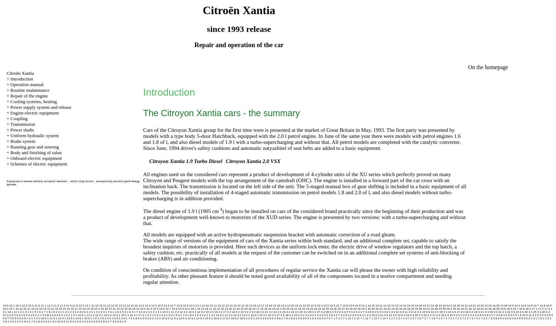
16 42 (472, 308)
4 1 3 (153, 315)
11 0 (37, 305)
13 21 (298, 305)
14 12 (386, 305)
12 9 (186, 305)
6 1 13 (66, 318)
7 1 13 (373, 318)
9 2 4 (87, 321)
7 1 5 (411, 318)
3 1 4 (113, 312)
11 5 (69, 305)
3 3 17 (456, 312)
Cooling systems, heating (33, 101)
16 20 (285, 308)
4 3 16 (423, 315)
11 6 (75, 305)
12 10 (94, 305)
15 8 (174, 308)
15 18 (82, 308)
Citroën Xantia (20, 73)
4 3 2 (457, 315)
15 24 (135, 308)
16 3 (364, 308)
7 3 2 (484, 318)
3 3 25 (532, 312)
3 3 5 (24, 315)
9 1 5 (15, 321)
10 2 (18, 305)
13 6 (332, 305)
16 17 (256, 308)
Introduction (21, 79)
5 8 (12, 318)
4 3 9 (506, 315)
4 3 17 (431, 315)
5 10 (523, 315)
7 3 (471, 318)
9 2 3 (80, 321)
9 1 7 (30, 321)
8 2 (507, 318)
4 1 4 (160, 315)
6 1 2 (91, 318)
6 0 (21, 318)
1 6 (39, 312)
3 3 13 (421, 312)
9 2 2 (73, 321)
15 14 (50, 308)
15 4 (149, 308)
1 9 (53, 312)
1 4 (29, 312)
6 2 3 (254, 318)
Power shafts (22, 130)
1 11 (14, 312)
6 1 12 (57, 318)
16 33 (394, 308)
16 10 (200, 308)
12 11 (102, 305)
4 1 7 (181, 315)
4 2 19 (293, 315)
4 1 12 (94, 315)
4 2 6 (330, 315)
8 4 (516, 318)
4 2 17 (276, 315)
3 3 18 (464, 312)
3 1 (86, 312)
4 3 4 (471, 315)
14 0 (358, 305)
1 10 (8, 312)
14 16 (418, 305)
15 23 (128, 308)
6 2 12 (178, 318)
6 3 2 (315, 318)
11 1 (43, 305)
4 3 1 (363, 315)
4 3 (357, 315)
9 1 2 (543, 318)
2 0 (58, 312)
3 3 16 (447, 312)
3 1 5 (120, 312)
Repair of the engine (29, 96)
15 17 (74, 308)
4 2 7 (337, 315)
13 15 (244, 305)
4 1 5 (167, 315)
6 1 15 (83, 318)
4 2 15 (258, 315)
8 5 (521, 318)
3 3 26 (541, 312)
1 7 (43, 312)
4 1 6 (174, 315)
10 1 (12, 305)
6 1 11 (48, 318)
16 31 (379, 308)
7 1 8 (432, 318)
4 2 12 (233, 315)
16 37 (426, 308)
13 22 (306, 305)
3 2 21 (264, 312)
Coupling (18, 118)
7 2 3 (465, 318)
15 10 (19, 308)
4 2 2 (301, 315)
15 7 (168, 308)
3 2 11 (170, 312)
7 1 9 (439, 318)
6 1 (26, 318)
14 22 (472, 305)
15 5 (156, 308)
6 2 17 (221, 318)
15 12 (34, 308)
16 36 (418, 308)
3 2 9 (375, 312)
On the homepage (488, 67)
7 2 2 (458, 318)
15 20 (104, 308)
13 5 (326, 305)
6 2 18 (230, 318)
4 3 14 (405, 315)
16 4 (449, 308)
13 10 (205, 305)
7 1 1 (339, 318)
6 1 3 (98, 318)
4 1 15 (120, 315)
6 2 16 (213, 318)
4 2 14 (250, 315)
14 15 (410, 305)
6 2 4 (261, 318)
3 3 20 (489, 312)
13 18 (268, 305)
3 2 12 (179, 312)
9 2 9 (122, 321)
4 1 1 (69, 315)
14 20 (456, 305)
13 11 (213, 305)
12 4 (154, 305)
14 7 (536, 305)
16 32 (386, 308)
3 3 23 (515, 312)
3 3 (381, 312)
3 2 (148, 312)
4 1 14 (112, 315)
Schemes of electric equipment (38, 164)
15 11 (26, 308)
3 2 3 (333, 312)
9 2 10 (56, 321)
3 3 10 (395, 312)
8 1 (502, 318)
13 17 (260, 305)
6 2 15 (204, 318)
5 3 (539, 315)
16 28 (348, 308)
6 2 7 (282, 318)
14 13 (394, 305)
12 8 (179, 305)
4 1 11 (86, 315)
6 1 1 (32, 318)
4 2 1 (207, 315)
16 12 (216, 308)
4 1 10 (77, 315)
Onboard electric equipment (36, 158)
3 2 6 (354, 312)
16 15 (240, 308)
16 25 (325, 308)
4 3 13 (397, 315)
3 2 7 (361, 312)
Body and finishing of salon (35, 152)
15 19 (90, 308)
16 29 (357, 308)
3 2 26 (307, 312)
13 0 (192, 305)
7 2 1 (451, 318)
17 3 (547, 308)
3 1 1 (92, 312)
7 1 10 (347, 318)
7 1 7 (425, 318)
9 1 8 (37, 321)
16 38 (434, 308)
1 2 (20, 312)
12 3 (148, 305)
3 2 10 (161, 312)
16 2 (279, 308)
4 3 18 (440, 315)
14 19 (442, 305)
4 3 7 (492, 315)
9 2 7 (108, 321)
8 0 (497, 318)
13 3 (313, 305)
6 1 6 (120, 318)
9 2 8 (115, 321)
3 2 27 (316, 312)
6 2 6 (275, 318)
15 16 (66, 308)
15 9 (181, 308)
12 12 (110, 305)
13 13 (229, 305)
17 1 (535, 308)
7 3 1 (477, 318)
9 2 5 (94, 321)
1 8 (48, 312)
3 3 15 (439, 312)
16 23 (309, 308)
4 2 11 (224, 315)
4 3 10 (370, 315)
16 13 (224, 308)
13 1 (198, 305)
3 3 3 (10, 315)
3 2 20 (255, 312)
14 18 (434, 305)
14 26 (503, 305)
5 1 (517, 315)
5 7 (7, 318)
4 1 (63, 315)
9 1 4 (8, 321)
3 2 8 (368, 312)
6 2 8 (289, 318)
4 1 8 (188, 315)
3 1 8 (142, 312)
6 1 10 (40, 318)
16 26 (333, 308)
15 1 (12, 308)
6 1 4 (105, 318)
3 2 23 (281, 312)
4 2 (201, 315)
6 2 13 (187, 318)
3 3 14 (430, 312)
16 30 (371, 308)
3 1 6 (127, 312)
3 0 (81, 312)
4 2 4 (315, 315)
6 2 (147, 318)
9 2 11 (65, 321)
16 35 (410, 308)
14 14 (402, 305)
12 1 (88, 305)
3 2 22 (273, 312)
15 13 (42, 308)
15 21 (112, 308)
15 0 (6, 308)
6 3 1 (308, 318)
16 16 (247, 308)
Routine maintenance (29, 90)
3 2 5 (347, 312)
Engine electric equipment (34, 113)
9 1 (530, 318)
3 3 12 (412, 312)
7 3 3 (491, 318)
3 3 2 (481, 312)
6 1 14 (74, 318)
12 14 (126, 305)
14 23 (480, 305)
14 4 (517, 305)
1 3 (25, 312)
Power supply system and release (40, 107)
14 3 (511, 305)
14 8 (542, 305)
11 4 (62, 305)
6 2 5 (268, 318)
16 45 (495, 308)
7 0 (328, 318)
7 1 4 (404, 318)
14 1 (364, 305)
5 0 (512, 315)
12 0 (81, 305)
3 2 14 (196, 312)
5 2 (534, 315)
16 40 (456, 308)
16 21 (293, 308)
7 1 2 (390, 318)
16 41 (464, 308)
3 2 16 (213, 312)
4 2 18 (285, 315)
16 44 (487, 308)
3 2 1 (153, 312)
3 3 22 (506, 312)
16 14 (232, 308)
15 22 (120, 308)
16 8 (522, 308)
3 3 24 (524, 312)
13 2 (284, 305)
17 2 (541, 308)
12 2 (141, 305)
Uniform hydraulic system (34, 135)
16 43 (480, 308)
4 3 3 (464, 315)
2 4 (77, 312)
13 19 (276, 305)
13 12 (221, 305)
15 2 (97, 308)
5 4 (544, 315)
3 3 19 (473, 312)
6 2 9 (296, 318)
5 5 (549, 315)
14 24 (487, 305)
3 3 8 (45, 315)
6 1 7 (127, 318)
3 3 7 (38, 315)
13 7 (339, 305)
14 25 (495, 305)
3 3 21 (498, 312)
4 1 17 (138, 315)
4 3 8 (499, 315)
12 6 (166, 305)
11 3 (56, 305)
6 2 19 (239, 318)
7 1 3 (397, 318)
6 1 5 (113, 318)
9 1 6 (23, 321)
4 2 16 (267, 315)
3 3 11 (404, 312)
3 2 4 (340, 312)
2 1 (63, 312)
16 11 (208, 308)
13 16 (252, 305)
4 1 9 (195, 315)
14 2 (449, 305)
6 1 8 (134, 318)
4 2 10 (215, 315)
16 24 (317, 308)
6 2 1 (153, 318)
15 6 (162, 308)
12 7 (173, 305)
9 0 (526, 318)
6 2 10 (161, 318)
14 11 (379, 305)
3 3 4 (17, 315)
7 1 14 (381, 318)
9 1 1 (536, 318)
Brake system (22, 141)
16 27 (341, 308)
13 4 (320, 305)
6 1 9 (141, 318)
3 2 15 (205, 312)
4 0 (58, 315)
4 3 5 (478, 315)
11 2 (50, 305)
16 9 (528, 308)
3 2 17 (222, 312)
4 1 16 (129, 315)
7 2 (445, 318)
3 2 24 (290, 312)
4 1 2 (146, 315)
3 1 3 (106, 312)
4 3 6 (485, 315)
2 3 (72, 312)
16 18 (263, 308)
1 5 (34, 312)
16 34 (402, 308)
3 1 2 (99, 312)
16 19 (271, 308)
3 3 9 (52, 315)
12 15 (134, 305)
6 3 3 (322, 318)
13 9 (351, 305)
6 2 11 (169, 318)
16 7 (515, 308)
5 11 (529, 315)
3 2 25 (299, 312)
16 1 (193, 308)
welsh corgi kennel (82, 181)
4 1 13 (103, 315)
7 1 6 (418, 318)
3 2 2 (247, 312)
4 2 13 (241, 315)
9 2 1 (48, 321)
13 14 (236, 305)
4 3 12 (388, 315)
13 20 (290, 305)
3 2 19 (240, 312)
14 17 (426, 305)
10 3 (24, 305)
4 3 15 (414, 315)
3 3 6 (31, 315)
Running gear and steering (34, 147)
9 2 (43, 321)
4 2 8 (344, 315)
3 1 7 (135, 312)
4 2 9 (351, 315)
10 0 (6, 305)
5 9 (16, 318)
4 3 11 (379, 315)
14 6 (530, 305)
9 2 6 (101, 321)
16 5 (503, 308)
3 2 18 (231, 312)
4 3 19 (448, 315)
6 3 (302, 318)
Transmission (22, 124)
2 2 (67, 312)
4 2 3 (308, 315)
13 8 (345, 305)
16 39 (442, 308)
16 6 (509, 308)
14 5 (524, 305)
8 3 (511, 318)
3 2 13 (187, 312)
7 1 (333, 318)
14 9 (549, 305)
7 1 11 (356, 318)
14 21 (464, 305)
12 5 (160, 305)
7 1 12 (364, 318)
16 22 (301, 308)
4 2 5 (322, 315)
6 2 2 (247, 318)
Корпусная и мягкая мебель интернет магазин (37, 181)
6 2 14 (195, 318)
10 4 (31, 305)
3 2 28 (325, 312)
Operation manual (27, 84)
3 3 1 (387, 312)
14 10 (371, 305)
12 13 (118, 305)
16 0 (187, 308)
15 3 (143, 308)
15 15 (58, 308)
